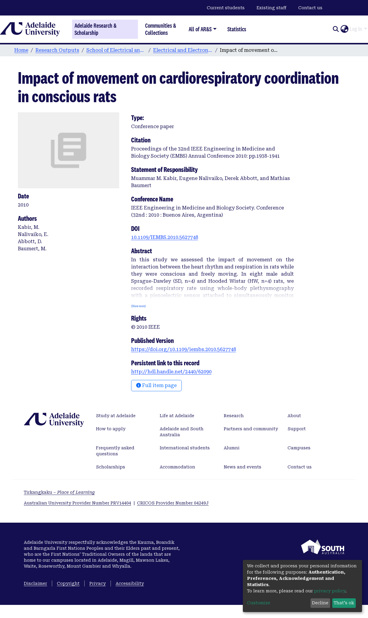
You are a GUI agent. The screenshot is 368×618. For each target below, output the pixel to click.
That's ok (344, 602)
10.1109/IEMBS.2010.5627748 (164, 237)
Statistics (236, 29)
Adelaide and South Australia (182, 431)
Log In (356, 28)
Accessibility (130, 583)
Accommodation (177, 467)
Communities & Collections (160, 29)
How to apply (110, 428)
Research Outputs (57, 50)
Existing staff (271, 7)
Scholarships (110, 467)
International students (185, 447)
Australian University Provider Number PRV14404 (77, 503)
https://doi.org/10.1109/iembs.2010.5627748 (183, 349)
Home (21, 50)
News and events (242, 467)
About (294, 415)
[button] (344, 29)
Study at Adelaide (116, 415)
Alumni (232, 447)
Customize (258, 602)
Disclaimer (35, 583)
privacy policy (329, 591)
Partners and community (251, 428)
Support (297, 428)
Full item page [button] (156, 385)
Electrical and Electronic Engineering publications (183, 50)
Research (234, 415)
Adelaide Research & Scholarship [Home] (95, 29)
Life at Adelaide (177, 415)
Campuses (299, 447)
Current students (226, 7)
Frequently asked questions (115, 450)
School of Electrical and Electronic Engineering (116, 50)
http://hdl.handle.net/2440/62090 (171, 372)
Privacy (97, 583)
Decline (320, 602)
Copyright (68, 583)
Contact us (310, 7)
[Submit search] (335, 29)
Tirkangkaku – (59, 492)
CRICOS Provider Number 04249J (173, 503)
